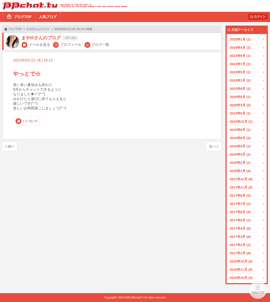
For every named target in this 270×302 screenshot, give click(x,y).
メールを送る (39, 44)
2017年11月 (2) (241, 187)
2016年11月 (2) (241, 269)
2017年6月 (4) (240, 212)
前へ (11, 146)
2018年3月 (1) (240, 154)
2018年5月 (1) (240, 146)
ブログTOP (23, 17)
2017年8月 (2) (240, 195)
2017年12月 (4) (241, 179)
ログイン (260, 16)
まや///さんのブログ (38, 29)
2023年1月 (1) (240, 80)
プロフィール (70, 44)
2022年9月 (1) (240, 88)
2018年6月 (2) (240, 138)
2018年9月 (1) (240, 130)
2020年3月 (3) (240, 105)
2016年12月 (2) (241, 261)
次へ (212, 146)
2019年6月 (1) (240, 113)
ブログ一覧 (100, 44)
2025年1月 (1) (240, 39)
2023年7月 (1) (240, 64)
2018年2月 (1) (240, 162)
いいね (30, 121)
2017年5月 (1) (240, 220)
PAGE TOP (257, 289)
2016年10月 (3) (241, 278)
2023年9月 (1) (240, 56)
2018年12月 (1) (241, 121)
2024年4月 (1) (240, 47)
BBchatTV (63, 6)
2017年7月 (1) (240, 204)
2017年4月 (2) (240, 228)
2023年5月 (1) (240, 72)
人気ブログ (48, 17)
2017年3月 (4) (240, 236)
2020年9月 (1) (240, 97)
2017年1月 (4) (240, 253)
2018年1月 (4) (240, 171)
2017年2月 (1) (240, 245)
